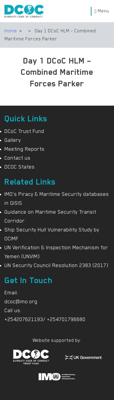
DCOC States (19, 167)
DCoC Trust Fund (24, 131)
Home (10, 31)
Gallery (12, 140)
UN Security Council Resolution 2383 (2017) (56, 265)
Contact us (17, 158)
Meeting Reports (24, 149)
